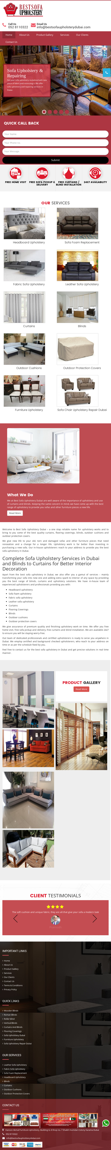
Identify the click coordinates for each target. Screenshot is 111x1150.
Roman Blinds (10, 1014)
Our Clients (82, 34)
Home (9, 34)
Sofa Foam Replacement (82, 242)
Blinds (82, 326)
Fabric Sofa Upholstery (29, 284)
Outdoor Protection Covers (82, 368)
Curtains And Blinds (13, 1027)
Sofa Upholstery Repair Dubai (18, 1043)
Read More (15, 513)
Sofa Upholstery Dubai (14, 1035)
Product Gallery (44, 34)
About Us (24, 34)
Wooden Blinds (11, 1010)
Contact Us (11, 41)
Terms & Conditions (13, 985)
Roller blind (9, 1018)
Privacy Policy (10, 989)
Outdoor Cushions (29, 368)
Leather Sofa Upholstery (82, 284)
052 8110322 (9, 1134)
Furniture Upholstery (29, 410)
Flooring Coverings (13, 1031)
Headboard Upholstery (29, 242)
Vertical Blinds (10, 1023)
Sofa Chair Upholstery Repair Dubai (82, 410)
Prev (3, 104)
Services (64, 34)
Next (108, 104)
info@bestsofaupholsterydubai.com (21, 1138)
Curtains (29, 326)
